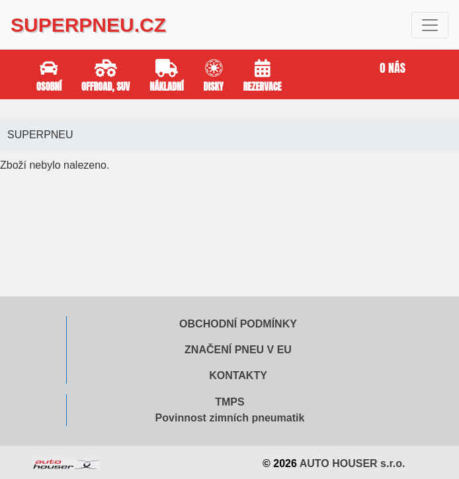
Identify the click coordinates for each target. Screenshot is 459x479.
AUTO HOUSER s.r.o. (352, 463)
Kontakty (238, 375)
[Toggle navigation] (429, 25)
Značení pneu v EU (238, 349)
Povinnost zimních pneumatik (230, 417)
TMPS (229, 402)
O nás (392, 68)
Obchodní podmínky (238, 323)
